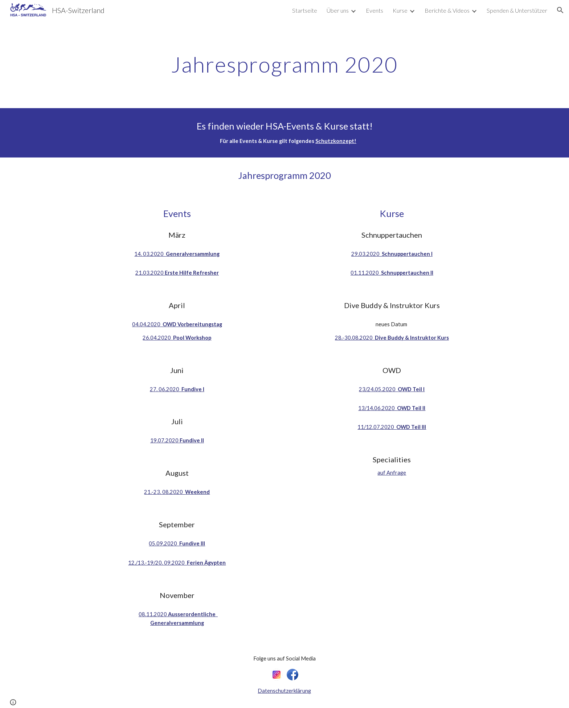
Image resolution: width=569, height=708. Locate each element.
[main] (284, 64)
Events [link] (374, 10)
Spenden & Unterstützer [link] (517, 10)
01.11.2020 (366, 273)
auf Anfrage (391, 473)
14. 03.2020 (150, 254)
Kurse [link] (400, 10)
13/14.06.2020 (377, 408)
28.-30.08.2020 (355, 338)
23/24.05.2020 (378, 389)
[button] (560, 10)
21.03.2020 (150, 273)
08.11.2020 (153, 614)
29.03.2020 (366, 254)
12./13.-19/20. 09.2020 (157, 563)
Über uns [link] (338, 10)
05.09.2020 (164, 543)
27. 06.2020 (165, 389)
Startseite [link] (304, 10)
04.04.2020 (147, 324)
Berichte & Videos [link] (447, 10)
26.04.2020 (158, 338)
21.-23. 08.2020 (164, 492)
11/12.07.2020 (376, 427)
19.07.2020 (165, 440)
